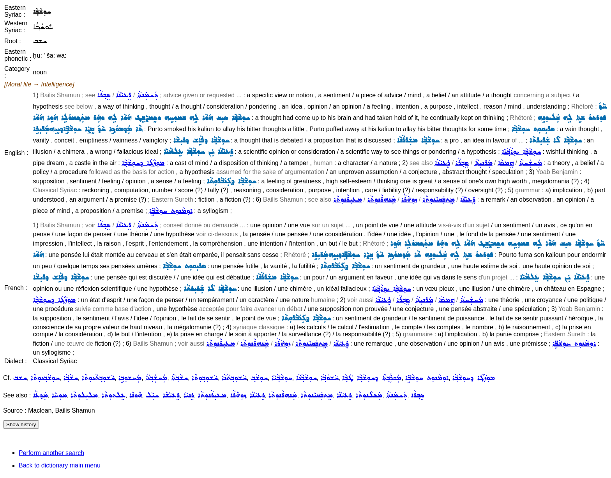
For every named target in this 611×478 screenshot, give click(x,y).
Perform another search (51, 453)
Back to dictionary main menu (60, 465)
